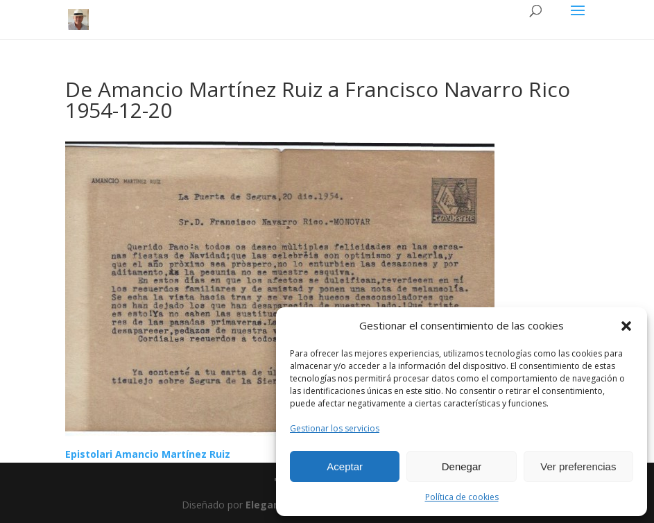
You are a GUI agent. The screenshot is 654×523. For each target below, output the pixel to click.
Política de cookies (462, 497)
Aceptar (345, 466)
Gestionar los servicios (334, 428)
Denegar (462, 466)
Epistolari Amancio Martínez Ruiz (147, 454)
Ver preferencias (578, 466)
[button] (626, 326)
